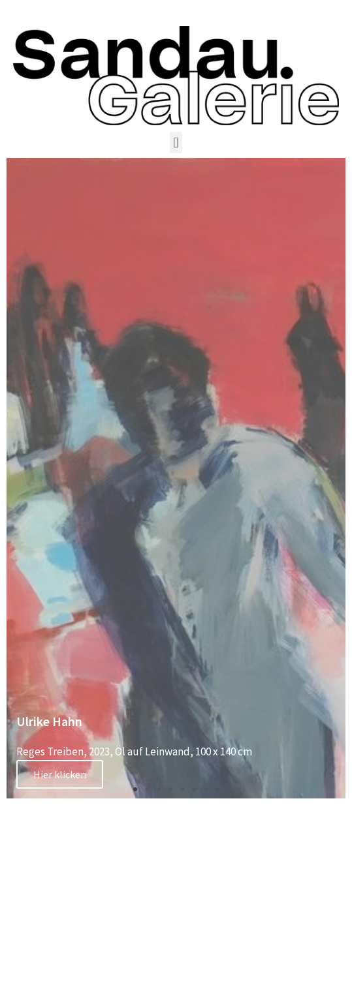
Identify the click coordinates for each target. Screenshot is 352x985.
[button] (176, 142)
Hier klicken (59, 774)
